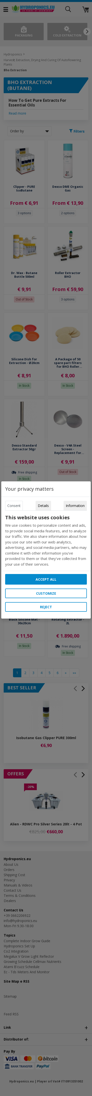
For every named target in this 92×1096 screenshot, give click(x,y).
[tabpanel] (46, 541)
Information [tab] (75, 505)
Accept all (46, 579)
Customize (46, 593)
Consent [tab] (14, 505)
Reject (46, 607)
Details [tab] (43, 505)
